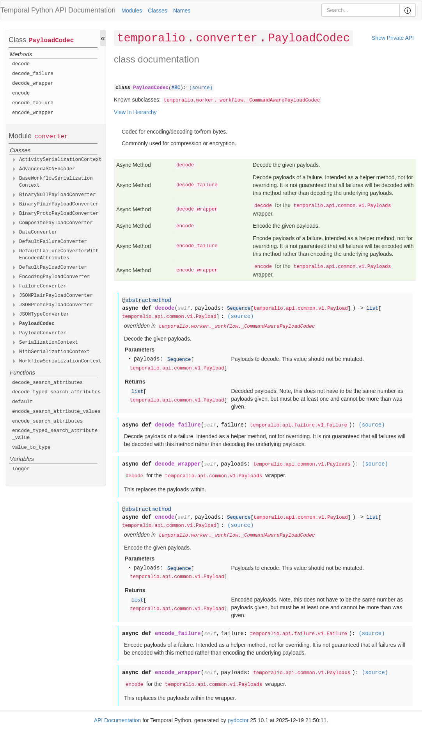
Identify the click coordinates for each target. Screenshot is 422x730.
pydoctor (238, 720)
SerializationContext (48, 342)
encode (21, 93)
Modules (131, 10)
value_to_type (31, 447)
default (22, 402)
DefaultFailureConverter (53, 242)
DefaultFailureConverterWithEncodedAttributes (59, 254)
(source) (201, 88)
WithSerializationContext (54, 352)
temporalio (151, 38)
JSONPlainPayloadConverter (56, 295)
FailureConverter (42, 286)
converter (51, 136)
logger (21, 469)
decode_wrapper (32, 83)
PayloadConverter (42, 333)
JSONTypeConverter (44, 314)
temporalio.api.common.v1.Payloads (342, 206)
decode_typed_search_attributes (56, 392)
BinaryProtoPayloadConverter (59, 213)
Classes (157, 10)
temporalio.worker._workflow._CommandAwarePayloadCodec (242, 100)
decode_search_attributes (47, 383)
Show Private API (393, 38)
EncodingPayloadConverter (54, 277)
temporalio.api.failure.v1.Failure (298, 425)
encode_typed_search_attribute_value (55, 434)
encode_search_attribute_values (56, 411)
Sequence (238, 308)
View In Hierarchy (135, 112)
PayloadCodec (51, 40)
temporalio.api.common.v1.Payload (301, 308)
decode (21, 64)
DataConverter (38, 232)
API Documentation (85, 10)
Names (181, 10)
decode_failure (32, 74)
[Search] (360, 10)
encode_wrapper (32, 113)
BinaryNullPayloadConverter (57, 195)
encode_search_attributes (47, 421)
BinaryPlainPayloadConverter (59, 204)
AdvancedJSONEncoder (47, 169)
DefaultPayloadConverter (53, 267)
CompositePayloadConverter (56, 223)
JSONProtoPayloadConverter (56, 305)
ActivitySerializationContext (60, 159)
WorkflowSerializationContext (60, 361)
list (372, 308)
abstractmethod (148, 300)
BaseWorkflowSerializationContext (56, 182)
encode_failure (32, 103)
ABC (176, 88)
